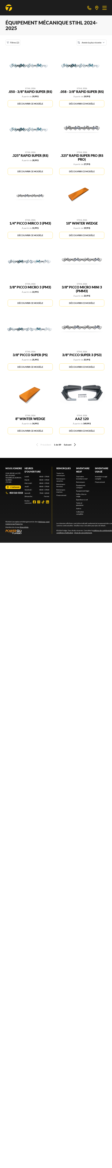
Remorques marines (60, 491)
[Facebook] (34, 502)
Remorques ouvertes (60, 480)
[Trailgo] (8, 7)
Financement (61, 495)
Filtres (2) (13, 42)
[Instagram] (38, 502)
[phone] (89, 7)
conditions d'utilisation (64, 533)
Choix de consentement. (83, 533)
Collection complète (80, 513)
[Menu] (104, 7)
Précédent (43, 444)
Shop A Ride (24, 527)
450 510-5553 (14, 492)
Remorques (63, 468)
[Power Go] (28, 531)
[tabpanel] (37, 487)
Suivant (70, 444)
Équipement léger (82, 491)
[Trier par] (92, 42)
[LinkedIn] (47, 502)
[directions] (96, 7)
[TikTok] (43, 502)
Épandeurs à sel (82, 500)
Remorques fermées (60, 485)
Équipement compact (80, 486)
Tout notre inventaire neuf (81, 478)
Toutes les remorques (60, 474)
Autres (78, 508)
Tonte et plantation (79, 504)
